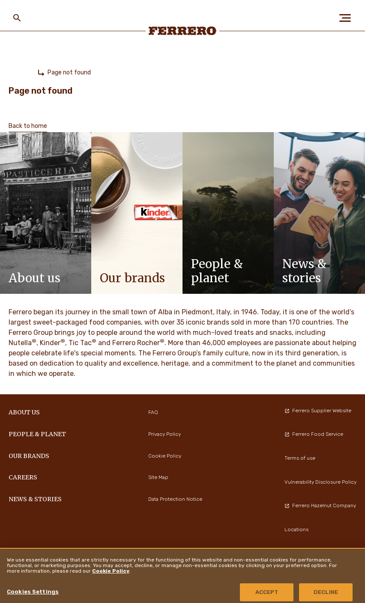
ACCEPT (266, 592)
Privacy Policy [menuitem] (164, 434)
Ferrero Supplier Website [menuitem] (317, 411)
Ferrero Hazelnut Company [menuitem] (320, 505)
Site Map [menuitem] (158, 477)
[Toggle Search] (17, 18)
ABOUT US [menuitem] (24, 412)
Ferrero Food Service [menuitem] (313, 434)
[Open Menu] (347, 18)
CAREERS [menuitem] (23, 477)
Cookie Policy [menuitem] (164, 456)
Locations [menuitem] (296, 529)
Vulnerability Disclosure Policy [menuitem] (320, 482)
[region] (182, 575)
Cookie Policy (110, 571)
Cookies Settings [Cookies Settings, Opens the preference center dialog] (33, 591)
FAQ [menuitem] (153, 412)
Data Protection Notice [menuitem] (175, 499)
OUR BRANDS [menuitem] (29, 456)
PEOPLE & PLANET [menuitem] (37, 434)
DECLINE (326, 592)
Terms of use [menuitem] (299, 458)
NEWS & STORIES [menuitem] (35, 499)
